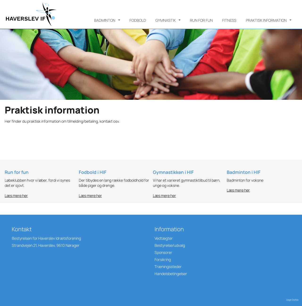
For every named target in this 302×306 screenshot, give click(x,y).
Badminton (104, 20)
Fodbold (138, 20)
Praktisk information (266, 20)
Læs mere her (16, 195)
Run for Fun (201, 20)
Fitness (229, 20)
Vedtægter (164, 238)
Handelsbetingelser (171, 273)
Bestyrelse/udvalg (170, 245)
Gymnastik (165, 20)
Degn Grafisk (292, 299)
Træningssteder (168, 266)
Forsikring (163, 259)
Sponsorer (163, 252)
